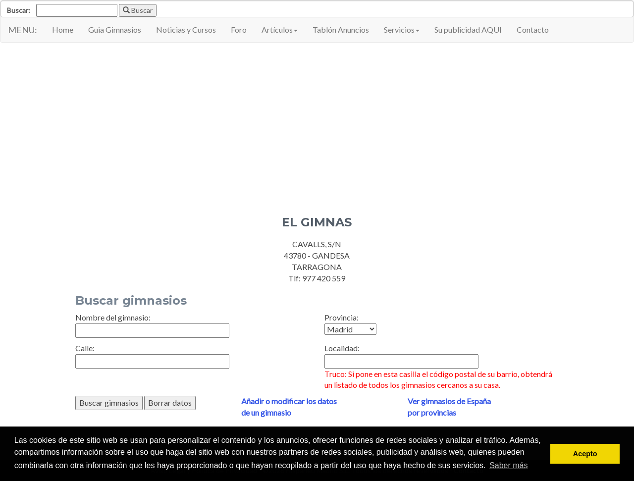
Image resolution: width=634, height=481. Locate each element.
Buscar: (18, 10)
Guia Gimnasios (114, 29)
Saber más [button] (508, 465)
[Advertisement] (317, 122)
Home (62, 29)
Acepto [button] (585, 454)
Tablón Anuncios (341, 29)
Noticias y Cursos (186, 29)
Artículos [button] (280, 29)
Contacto (533, 29)
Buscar (138, 10)
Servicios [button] (402, 29)
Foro (239, 29)
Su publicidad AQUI (468, 29)
